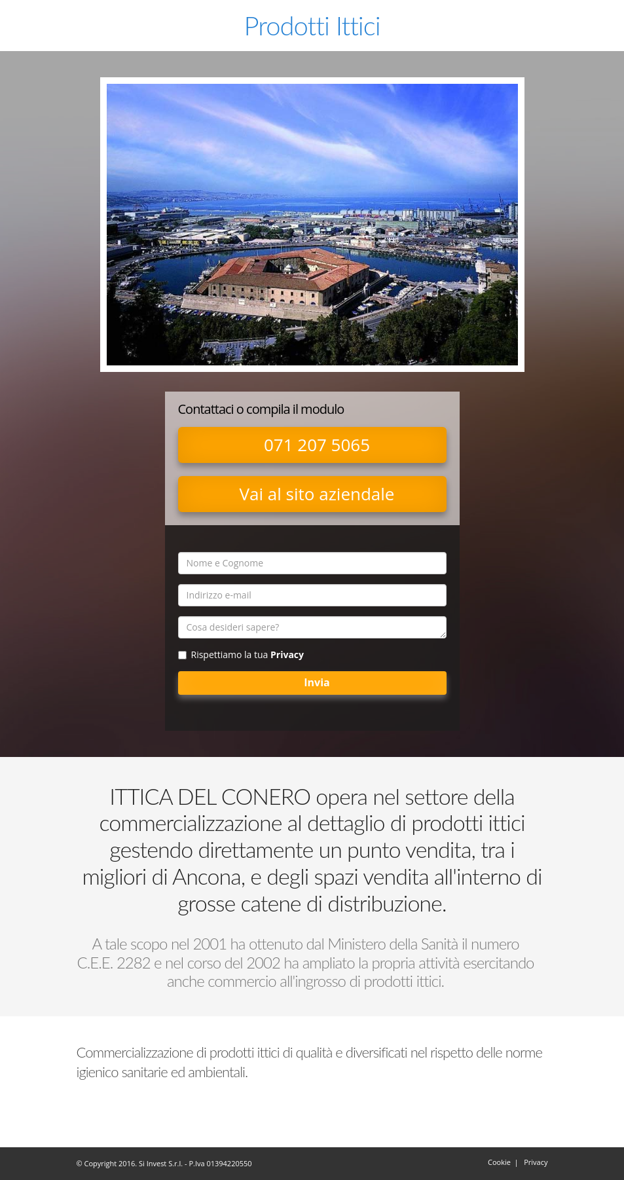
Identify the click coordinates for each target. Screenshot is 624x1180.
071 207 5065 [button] (317, 444)
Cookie (499, 1162)
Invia (316, 682)
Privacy (287, 654)
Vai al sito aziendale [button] (317, 494)
